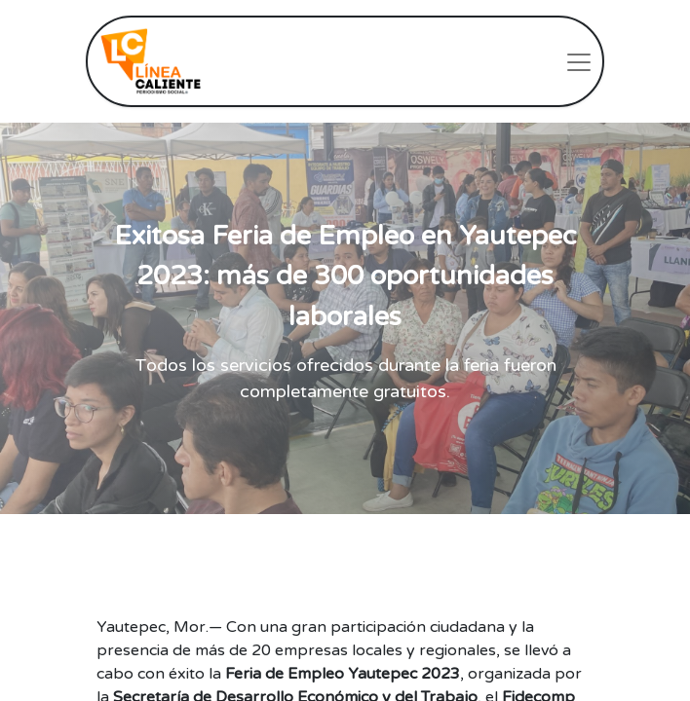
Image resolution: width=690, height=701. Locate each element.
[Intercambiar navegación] (579, 61)
